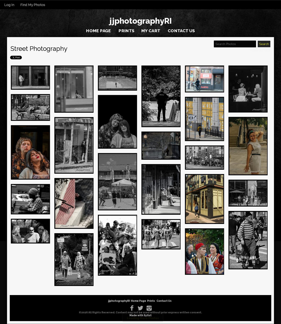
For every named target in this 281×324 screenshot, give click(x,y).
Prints (126, 30)
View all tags (261, 50)
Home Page (98, 30)
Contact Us (181, 30)
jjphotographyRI (119, 300)
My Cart (151, 30)
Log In (9, 5)
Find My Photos (32, 5)
